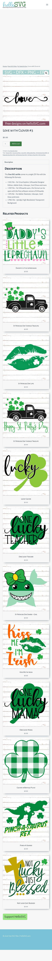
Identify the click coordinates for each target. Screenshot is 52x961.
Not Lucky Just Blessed (26, 903)
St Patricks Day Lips (26, 383)
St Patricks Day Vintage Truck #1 (26, 441)
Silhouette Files (31, 152)
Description (9, 162)
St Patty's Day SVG (33, 155)
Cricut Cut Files (16, 152)
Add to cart (16, 144)
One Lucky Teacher (26, 557)
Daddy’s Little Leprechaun (26, 268)
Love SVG (23, 152)
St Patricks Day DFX (41, 152)
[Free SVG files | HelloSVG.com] (15, 5)
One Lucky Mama (26, 730)
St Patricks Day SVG (21, 155)
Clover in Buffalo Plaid (26, 788)
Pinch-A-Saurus (26, 845)
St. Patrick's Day (12, 151)
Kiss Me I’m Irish (26, 672)
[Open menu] (47, 4)
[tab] (26, 162)
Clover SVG (9, 152)
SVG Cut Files (42, 155)
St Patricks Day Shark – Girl (26, 614)
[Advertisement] (26, 36)
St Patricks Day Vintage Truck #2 (26, 326)
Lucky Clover (26, 499)
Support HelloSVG (15, 916)
